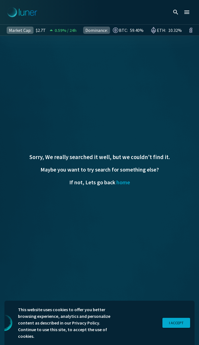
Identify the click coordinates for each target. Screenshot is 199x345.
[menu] (186, 12)
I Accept (176, 323)
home (123, 182)
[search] (175, 12)
